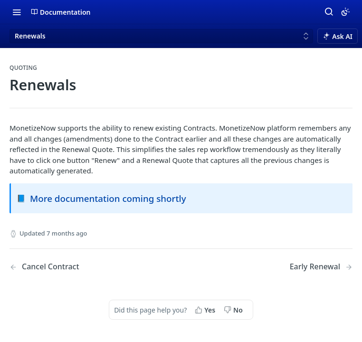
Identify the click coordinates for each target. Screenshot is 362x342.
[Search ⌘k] (329, 12)
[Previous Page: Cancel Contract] (83, 266)
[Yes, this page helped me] (205, 310)
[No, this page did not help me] (234, 310)
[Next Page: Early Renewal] (321, 266)
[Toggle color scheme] (345, 12)
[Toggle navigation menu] (17, 12)
